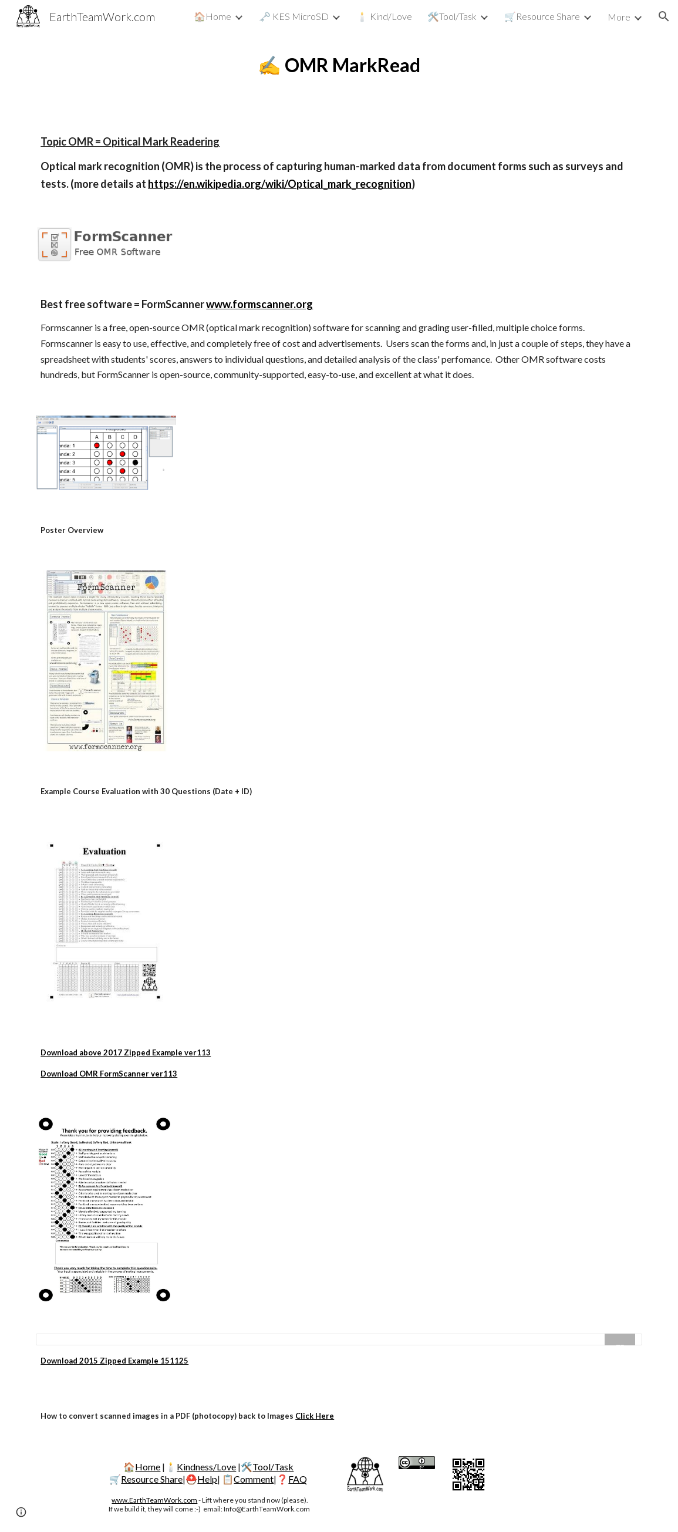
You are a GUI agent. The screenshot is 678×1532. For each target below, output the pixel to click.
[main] (339, 65)
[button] (664, 16)
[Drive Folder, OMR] (339, 1339)
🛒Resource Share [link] (542, 16)
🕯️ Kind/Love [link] (384, 16)
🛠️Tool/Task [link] (452, 16)
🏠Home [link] (212, 16)
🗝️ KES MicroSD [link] (294, 16)
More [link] (619, 16)
